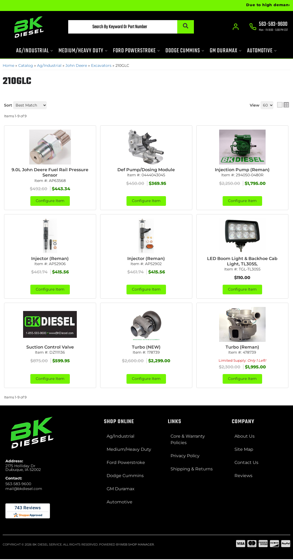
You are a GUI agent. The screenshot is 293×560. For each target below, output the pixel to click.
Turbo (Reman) (242, 347)
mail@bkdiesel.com (23, 489)
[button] (126, 27)
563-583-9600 (18, 484)
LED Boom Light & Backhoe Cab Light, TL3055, (242, 261)
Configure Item (50, 201)
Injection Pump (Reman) (242, 169)
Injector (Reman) (50, 258)
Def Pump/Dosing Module (146, 169)
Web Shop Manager (137, 545)
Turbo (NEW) (146, 347)
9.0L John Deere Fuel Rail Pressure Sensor (50, 172)
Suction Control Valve (50, 347)
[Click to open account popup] (235, 26)
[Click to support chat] (269, 27)
